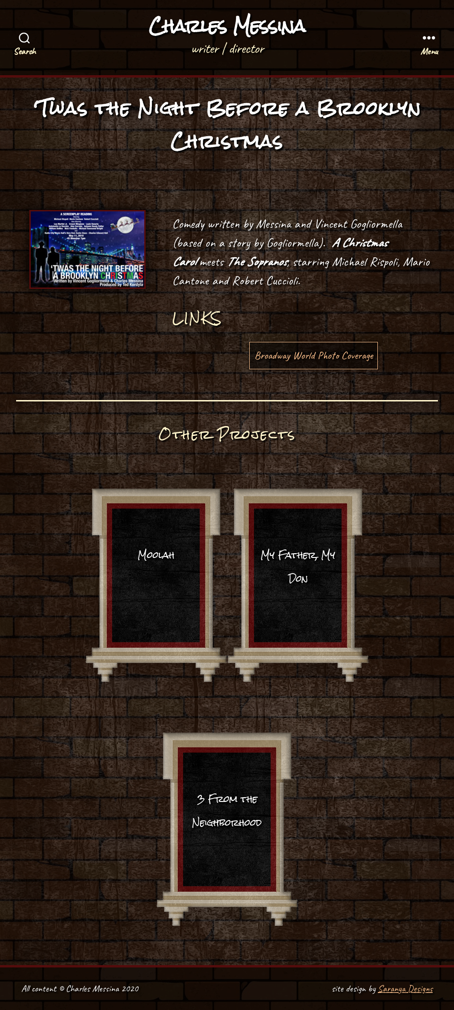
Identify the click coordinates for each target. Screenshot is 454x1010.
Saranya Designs (405, 988)
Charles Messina (227, 26)
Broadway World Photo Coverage (313, 355)
